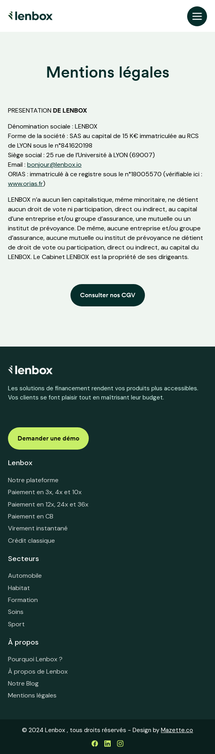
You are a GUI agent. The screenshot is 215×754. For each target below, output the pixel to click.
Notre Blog (23, 683)
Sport (16, 624)
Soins (15, 612)
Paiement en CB (30, 516)
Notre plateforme (33, 480)
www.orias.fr (25, 183)
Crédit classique (31, 540)
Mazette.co (177, 730)
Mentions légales (32, 695)
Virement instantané (38, 528)
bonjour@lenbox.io (54, 164)
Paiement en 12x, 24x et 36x (48, 504)
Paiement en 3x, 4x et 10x (45, 492)
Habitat (19, 588)
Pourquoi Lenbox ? (35, 659)
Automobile (25, 575)
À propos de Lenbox (38, 671)
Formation (23, 600)
